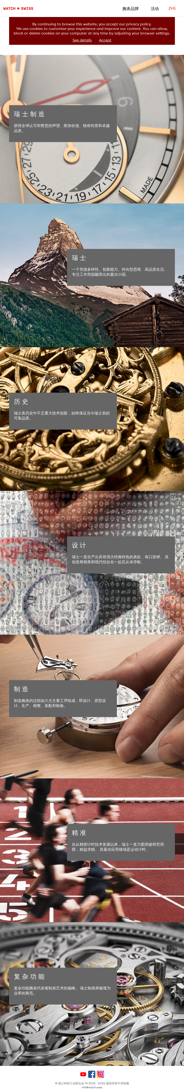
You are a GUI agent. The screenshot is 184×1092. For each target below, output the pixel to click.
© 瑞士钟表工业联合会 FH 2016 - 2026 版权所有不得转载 (92, 1083)
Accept (105, 40)
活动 (155, 8)
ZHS (172, 8)
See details (82, 40)
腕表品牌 (130, 8)
